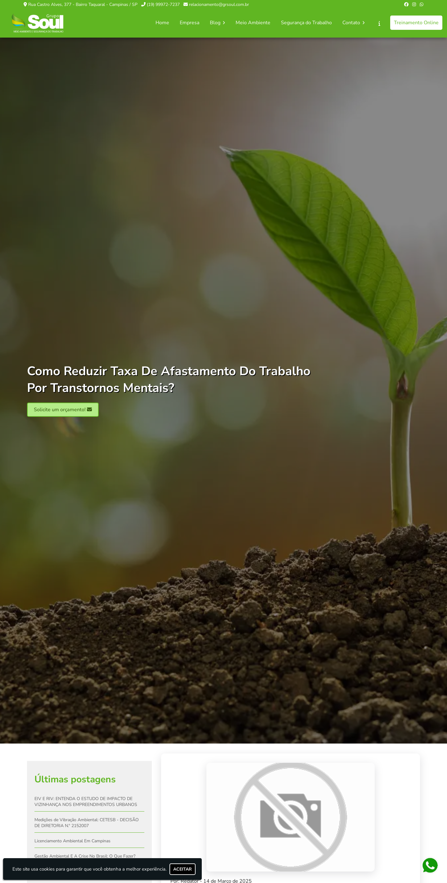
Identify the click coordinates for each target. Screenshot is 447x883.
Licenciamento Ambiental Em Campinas (72, 841)
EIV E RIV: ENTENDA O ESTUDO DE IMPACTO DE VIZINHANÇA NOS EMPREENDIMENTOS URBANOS (85, 802)
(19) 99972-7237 (163, 4)
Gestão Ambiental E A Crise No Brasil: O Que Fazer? (84, 856)
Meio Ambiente (253, 22)
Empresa (189, 22)
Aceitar (182, 869)
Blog (217, 22)
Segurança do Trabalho (306, 22)
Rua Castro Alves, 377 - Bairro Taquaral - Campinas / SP (83, 4)
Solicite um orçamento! (63, 410)
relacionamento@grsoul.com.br (219, 4)
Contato (353, 22)
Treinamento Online (416, 22)
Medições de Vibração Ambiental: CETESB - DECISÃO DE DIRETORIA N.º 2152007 (86, 823)
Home (162, 22)
